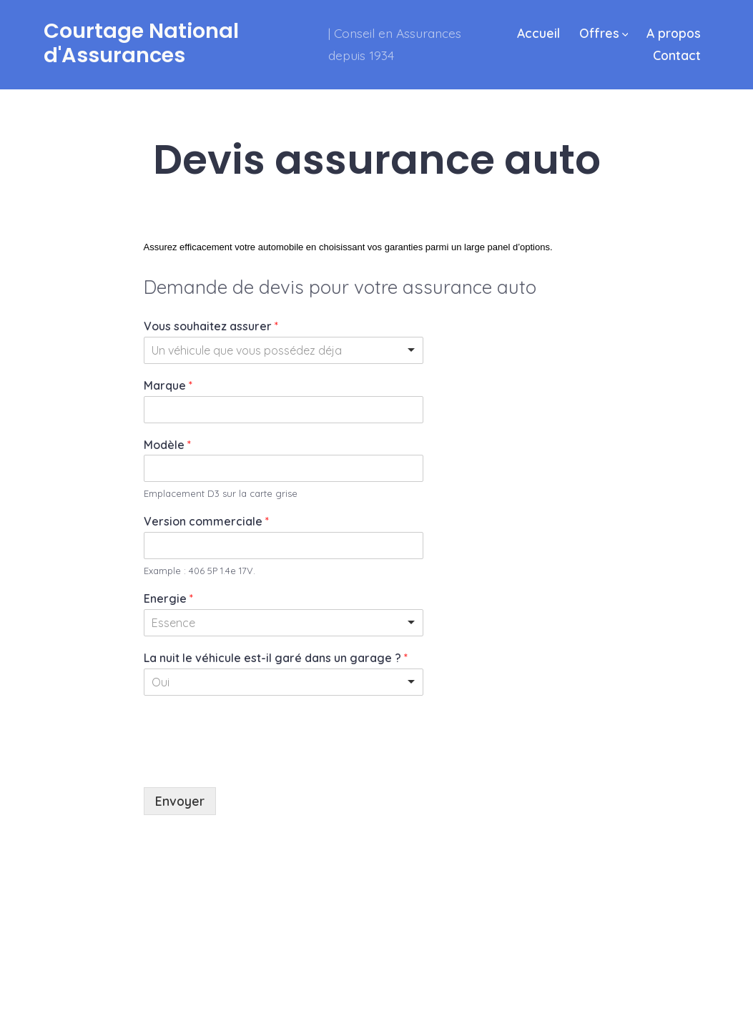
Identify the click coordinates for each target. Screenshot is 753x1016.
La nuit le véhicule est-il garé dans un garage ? (276, 658)
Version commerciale (206, 521)
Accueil (538, 33)
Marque (168, 385)
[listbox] (283, 350)
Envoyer (180, 801)
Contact (677, 55)
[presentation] (252, 763)
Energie (168, 598)
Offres (604, 33)
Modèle (167, 445)
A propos (673, 33)
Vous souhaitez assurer (211, 326)
